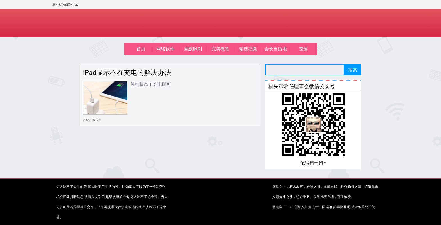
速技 (303, 48)
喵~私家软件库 (65, 4)
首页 (140, 48)
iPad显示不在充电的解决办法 (127, 73)
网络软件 (165, 48)
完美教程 (221, 48)
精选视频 (248, 48)
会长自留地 (275, 48)
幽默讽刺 (193, 48)
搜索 (352, 69)
